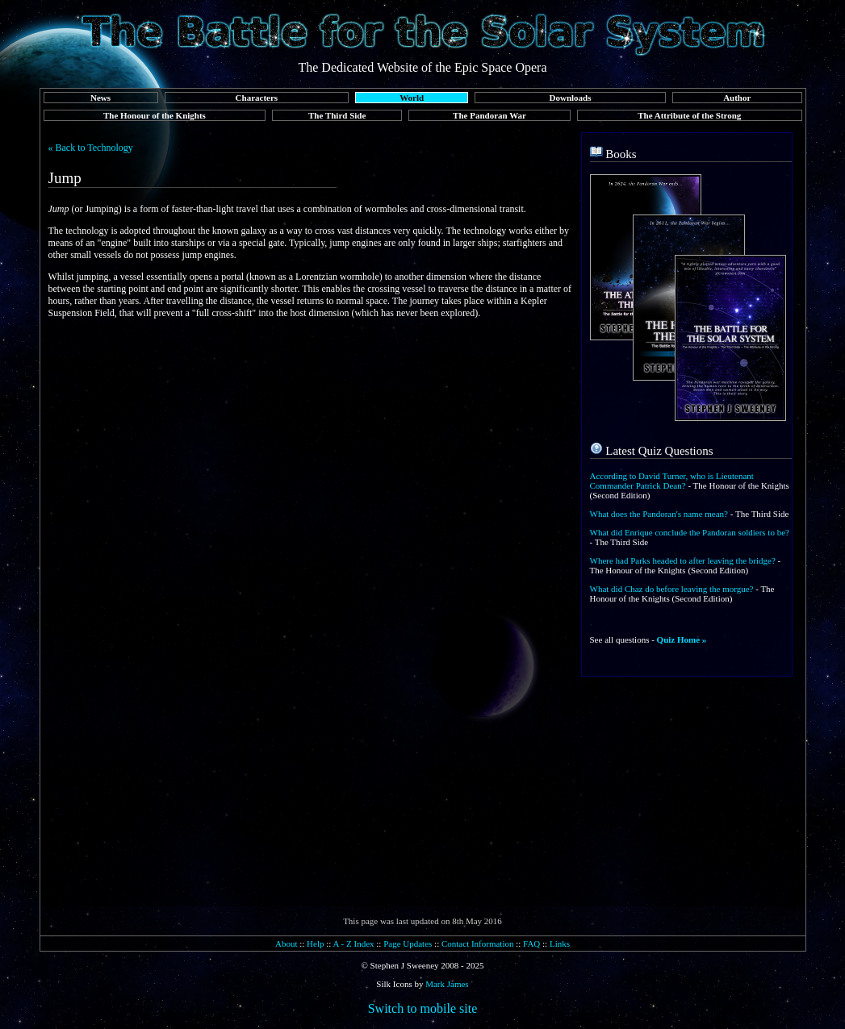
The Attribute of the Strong (689, 115)
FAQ (531, 943)
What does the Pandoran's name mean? (659, 514)
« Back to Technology (90, 147)
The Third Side (337, 115)
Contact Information (477, 943)
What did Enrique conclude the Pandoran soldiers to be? (689, 532)
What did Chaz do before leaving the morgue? (672, 589)
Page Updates (407, 943)
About (286, 943)
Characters (257, 97)
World (411, 97)
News (100, 97)
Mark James (446, 984)
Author (737, 97)
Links (560, 943)
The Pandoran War (489, 115)
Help (315, 943)
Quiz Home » (682, 639)
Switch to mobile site (423, 1008)
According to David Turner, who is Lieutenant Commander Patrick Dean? (672, 480)
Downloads (571, 97)
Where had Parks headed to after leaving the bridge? (683, 560)
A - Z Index (353, 943)
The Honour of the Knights (154, 115)
